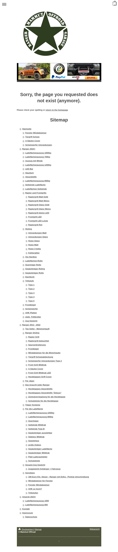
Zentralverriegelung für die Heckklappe (46, 397)
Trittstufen (33, 493)
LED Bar (29, 169)
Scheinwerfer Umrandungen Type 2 (45, 361)
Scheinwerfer (31, 309)
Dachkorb (29, 277)
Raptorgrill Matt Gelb (38, 197)
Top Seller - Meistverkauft (37, 329)
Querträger (33, 421)
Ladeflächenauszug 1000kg (38, 153)
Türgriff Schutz (32, 137)
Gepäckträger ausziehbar (40, 433)
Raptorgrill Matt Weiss (38, 201)
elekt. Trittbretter (33, 317)
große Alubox (34, 445)
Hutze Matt (33, 245)
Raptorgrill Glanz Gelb (38, 205)
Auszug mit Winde (34, 161)
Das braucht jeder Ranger (37, 385)
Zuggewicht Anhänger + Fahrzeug (44, 469)
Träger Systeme (32, 405)
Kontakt (26, 509)
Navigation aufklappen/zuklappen (59, 4)
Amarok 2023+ (29, 497)
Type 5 (31, 301)
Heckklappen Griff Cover (40, 377)
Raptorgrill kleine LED (38, 213)
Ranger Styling (32, 333)
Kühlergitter (33, 253)
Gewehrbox (33, 441)
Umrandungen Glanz (38, 237)
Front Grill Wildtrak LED (39, 373)
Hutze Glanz (34, 241)
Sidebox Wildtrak (36, 437)
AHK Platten (31, 313)
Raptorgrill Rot (35, 225)
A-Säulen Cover (32, 141)
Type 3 (31, 293)
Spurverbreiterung (37, 345)
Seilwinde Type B (36, 429)
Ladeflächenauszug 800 (36, 505)
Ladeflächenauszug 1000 (37, 501)
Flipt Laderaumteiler (37, 457)
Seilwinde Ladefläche (35, 185)
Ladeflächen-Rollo (34, 261)
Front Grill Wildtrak (37, 365)
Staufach (29, 173)
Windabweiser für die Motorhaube (44, 353)
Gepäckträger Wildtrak (39, 453)
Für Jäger (29, 381)
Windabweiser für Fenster (40, 481)
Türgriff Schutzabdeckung (40, 357)
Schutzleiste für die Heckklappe (43, 401)
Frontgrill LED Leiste (38, 221)
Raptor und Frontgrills (35, 193)
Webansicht (95, 529)
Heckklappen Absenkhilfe (40, 389)
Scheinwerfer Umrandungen (38, 145)
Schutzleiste (34, 461)
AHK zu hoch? (35, 489)
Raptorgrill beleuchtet (38, 341)
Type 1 (31, 285)
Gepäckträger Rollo (34, 273)
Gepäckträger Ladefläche (40, 449)
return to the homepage (57, 110)
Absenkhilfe (30, 177)
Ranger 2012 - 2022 (31, 325)
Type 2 (31, 289)
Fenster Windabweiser (35, 133)
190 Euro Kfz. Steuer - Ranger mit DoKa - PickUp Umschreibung (58, 477)
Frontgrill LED (35, 217)
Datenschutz (31, 517)
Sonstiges (30, 473)
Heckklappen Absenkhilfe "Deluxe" (44, 393)
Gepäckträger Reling (35, 269)
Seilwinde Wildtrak (37, 425)
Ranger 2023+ (28, 149)
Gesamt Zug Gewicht (35, 465)
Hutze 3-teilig (34, 249)
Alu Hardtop (31, 257)
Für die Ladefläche (34, 409)
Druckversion (26, 529)
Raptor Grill (33, 337)
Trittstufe (29, 281)
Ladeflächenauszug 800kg (37, 181)
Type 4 (31, 297)
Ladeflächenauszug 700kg (37, 157)
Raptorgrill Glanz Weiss (39, 209)
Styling (28, 229)
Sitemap (38, 529)
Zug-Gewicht (31, 321)
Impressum (27, 513)
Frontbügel (30, 305)
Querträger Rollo (33, 265)
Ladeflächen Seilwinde (36, 189)
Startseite (26, 129)
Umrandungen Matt (37, 233)
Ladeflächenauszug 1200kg (38, 165)
